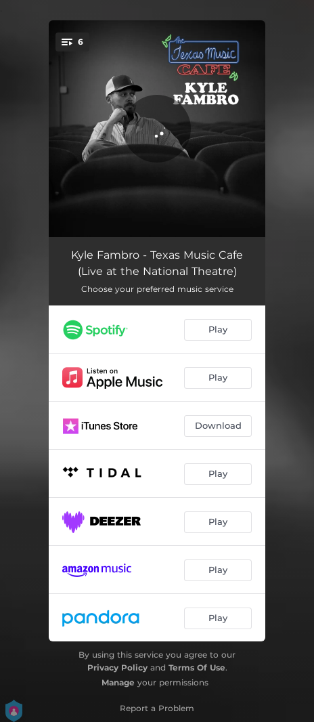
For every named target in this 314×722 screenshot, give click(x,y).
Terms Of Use (197, 667)
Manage (118, 682)
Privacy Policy (117, 667)
